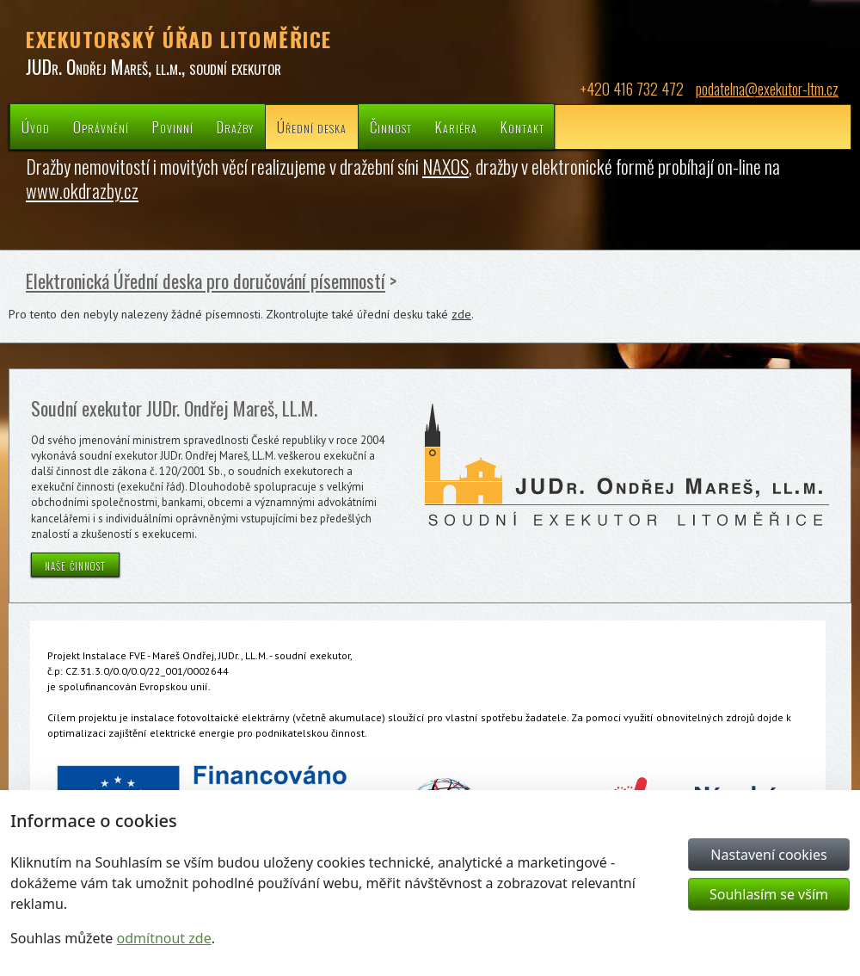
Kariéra (456, 127)
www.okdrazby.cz (82, 190)
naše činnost (75, 564)
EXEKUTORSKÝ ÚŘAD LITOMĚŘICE (179, 38)
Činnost (391, 127)
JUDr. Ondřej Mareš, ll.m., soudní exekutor (153, 66)
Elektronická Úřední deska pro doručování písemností (205, 280)
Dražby (235, 127)
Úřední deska (312, 127)
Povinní (173, 127)
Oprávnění (101, 127)
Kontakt (522, 127)
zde (461, 314)
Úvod (36, 127)
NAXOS (445, 166)
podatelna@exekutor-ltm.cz (767, 88)
